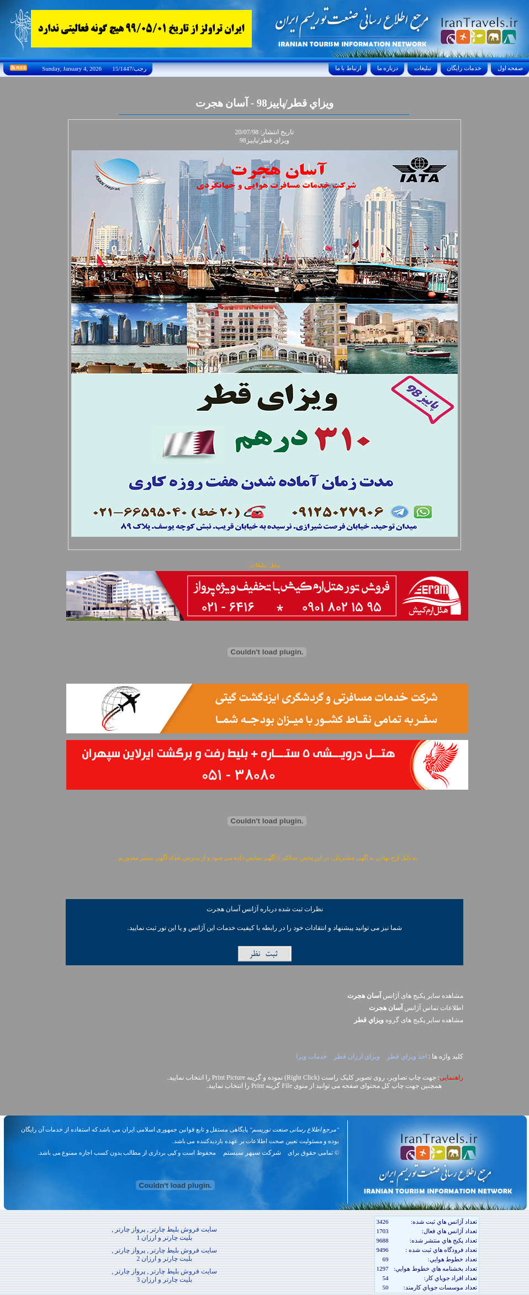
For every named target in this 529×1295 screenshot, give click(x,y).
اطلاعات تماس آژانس (416, 1008)
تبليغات (422, 68)
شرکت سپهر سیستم (252, 1152)
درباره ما (387, 68)
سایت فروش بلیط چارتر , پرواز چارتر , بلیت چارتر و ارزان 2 (164, 1254)
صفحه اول (510, 68)
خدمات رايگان (464, 68)
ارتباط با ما (348, 68)
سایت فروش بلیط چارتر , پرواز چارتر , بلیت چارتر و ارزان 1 (164, 1233)
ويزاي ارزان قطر (358, 1056)
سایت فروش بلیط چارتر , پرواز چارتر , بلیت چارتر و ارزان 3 (164, 1275)
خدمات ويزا (311, 1056)
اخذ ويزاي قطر (407, 1056)
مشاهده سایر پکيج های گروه (408, 1020)
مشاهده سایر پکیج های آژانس (405, 996)
